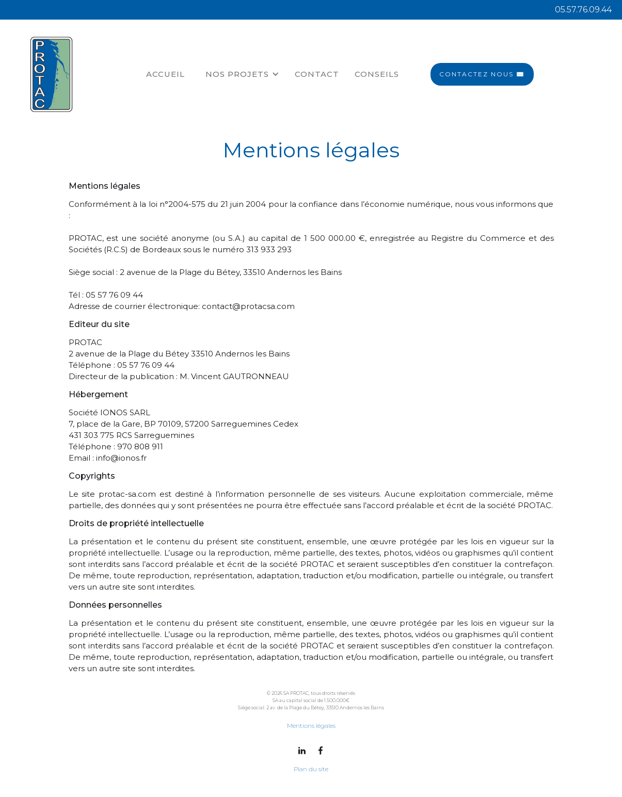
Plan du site (311, 769)
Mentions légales (311, 725)
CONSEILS (377, 74)
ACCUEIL (165, 74)
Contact (317, 74)
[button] (242, 74)
